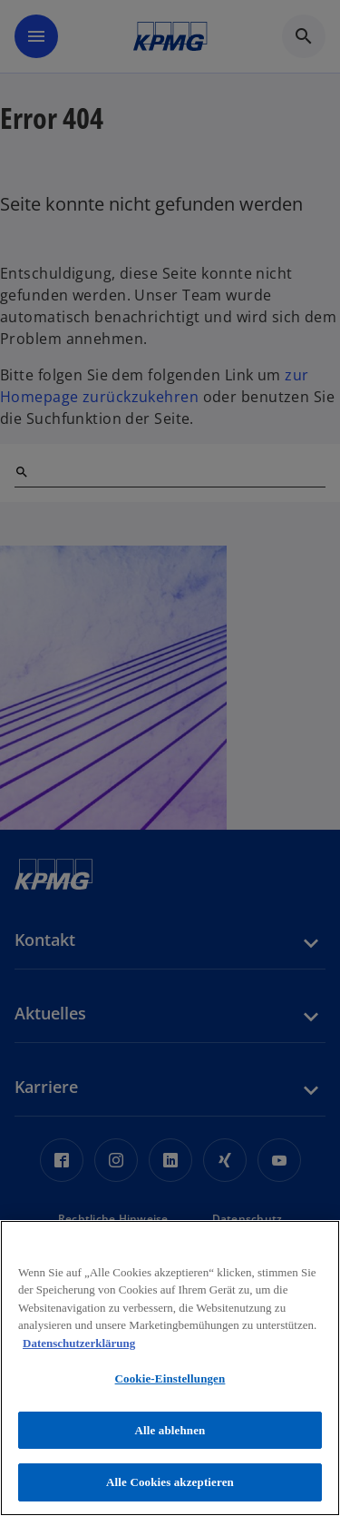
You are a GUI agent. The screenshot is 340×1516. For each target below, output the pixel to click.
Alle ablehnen (170, 1430)
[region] (170, 1368)
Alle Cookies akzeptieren (170, 1482)
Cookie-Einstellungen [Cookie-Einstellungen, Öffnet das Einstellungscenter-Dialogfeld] (170, 1378)
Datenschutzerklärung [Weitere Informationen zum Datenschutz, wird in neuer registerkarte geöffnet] (79, 1343)
